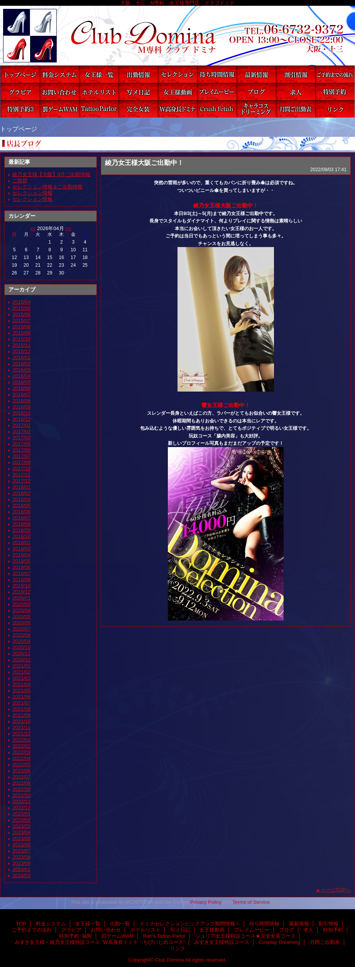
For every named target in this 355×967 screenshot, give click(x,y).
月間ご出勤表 (295, 109)
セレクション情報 (32, 193)
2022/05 (21, 764)
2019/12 (21, 592)
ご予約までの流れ (335, 74)
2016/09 (21, 407)
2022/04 (21, 758)
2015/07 (21, 320)
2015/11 (21, 345)
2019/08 (21, 579)
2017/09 (21, 462)
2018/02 (21, 493)
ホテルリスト (98, 91)
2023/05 (21, 838)
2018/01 (21, 487)
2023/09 (21, 863)
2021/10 (21, 721)
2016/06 (21, 388)
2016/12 (21, 419)
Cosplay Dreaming (256, 109)
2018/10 (21, 536)
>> (68, 228)
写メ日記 (138, 91)
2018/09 (21, 530)
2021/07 (21, 703)
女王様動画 (177, 91)
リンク (335, 109)
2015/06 (21, 314)
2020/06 (21, 623)
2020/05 (21, 616)
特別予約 (335, 91)
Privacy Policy (205, 902)
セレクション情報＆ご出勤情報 (47, 187)
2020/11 (21, 653)
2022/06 (21, 771)
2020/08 (21, 635)
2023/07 (21, 851)
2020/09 (21, 641)
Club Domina (177, 36)
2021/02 (21, 672)
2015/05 (21, 308)
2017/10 (21, 468)
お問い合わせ (59, 91)
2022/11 (21, 801)
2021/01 (21, 666)
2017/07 (21, 456)
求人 (295, 91)
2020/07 (21, 629)
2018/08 (21, 524)
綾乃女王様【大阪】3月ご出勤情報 (51, 174)
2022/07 (21, 777)
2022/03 (21, 752)
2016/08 (21, 401)
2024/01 (21, 869)
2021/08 (21, 709)
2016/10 (21, 413)
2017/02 (21, 431)
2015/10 (21, 339)
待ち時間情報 (217, 74)
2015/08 (21, 327)
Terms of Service (251, 902)
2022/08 (21, 783)
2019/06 (21, 567)
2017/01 (21, 425)
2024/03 (21, 875)
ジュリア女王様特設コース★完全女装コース (138, 109)
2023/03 (21, 826)
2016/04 (21, 376)
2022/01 (21, 740)
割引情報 (295, 74)
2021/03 (21, 678)
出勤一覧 (138, 74)
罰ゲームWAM (59, 109)
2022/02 (21, 746)
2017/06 (21, 450)
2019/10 (21, 586)
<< (33, 228)
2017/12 (21, 481)
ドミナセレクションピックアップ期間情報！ (177, 74)
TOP (20, 74)
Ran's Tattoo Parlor (98, 109)
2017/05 (21, 444)
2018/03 (21, 499)
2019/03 (21, 549)
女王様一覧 (98, 74)
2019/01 (21, 542)
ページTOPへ (336, 890)
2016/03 (21, 370)
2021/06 (21, 697)
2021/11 (21, 727)
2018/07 (21, 518)
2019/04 (21, 555)
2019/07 (21, 573)
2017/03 (21, 438)
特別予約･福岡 (20, 109)
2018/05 (21, 505)
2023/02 (21, 820)
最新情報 (256, 74)
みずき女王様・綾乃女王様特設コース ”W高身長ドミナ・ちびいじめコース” (177, 109)
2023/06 (21, 845)
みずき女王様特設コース (217, 109)
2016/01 (21, 357)
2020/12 (21, 660)
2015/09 (21, 333)
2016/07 (21, 394)
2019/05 (21, 561)
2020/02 (21, 604)
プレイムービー (217, 91)
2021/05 (21, 690)
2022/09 (21, 789)
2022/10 (21, 795)
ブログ (256, 91)
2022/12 (21, 808)
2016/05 (21, 382)
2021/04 (21, 684)
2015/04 (21, 302)
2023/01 (21, 814)
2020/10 (21, 647)
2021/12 (21, 734)
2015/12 (21, 351)
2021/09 (21, 715)
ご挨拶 (19, 180)
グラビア (20, 91)
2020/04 (21, 610)
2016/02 (21, 364)
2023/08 (21, 857)
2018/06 (21, 512)
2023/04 (21, 832)
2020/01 (21, 598)
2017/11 (21, 475)
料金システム (59, 74)
